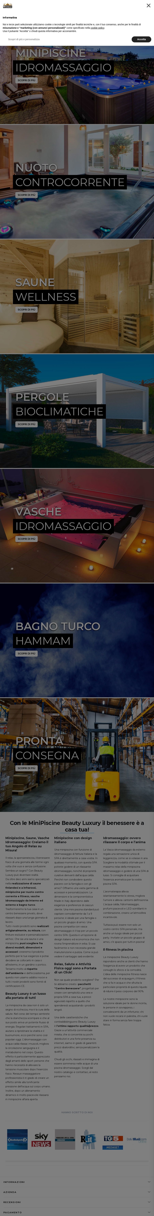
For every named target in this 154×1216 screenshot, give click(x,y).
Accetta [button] (141, 39)
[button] (148, 5)
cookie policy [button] (97, 27)
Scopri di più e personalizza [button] (24, 39)
